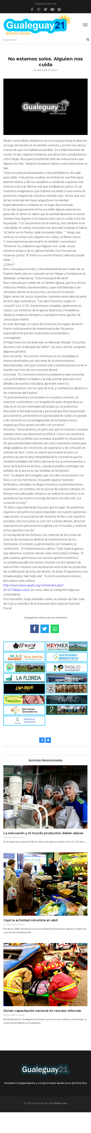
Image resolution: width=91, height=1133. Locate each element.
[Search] (44, 39)
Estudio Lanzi (60, 1103)
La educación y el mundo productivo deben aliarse (43, 833)
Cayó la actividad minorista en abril (30, 920)
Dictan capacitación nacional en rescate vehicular (42, 1011)
